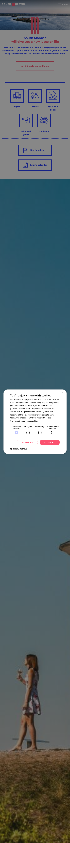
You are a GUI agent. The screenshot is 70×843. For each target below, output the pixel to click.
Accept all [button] (49, 442)
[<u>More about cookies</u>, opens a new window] (29, 421)
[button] (18, 449)
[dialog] (35, 421)
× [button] (62, 392)
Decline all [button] (27, 442)
